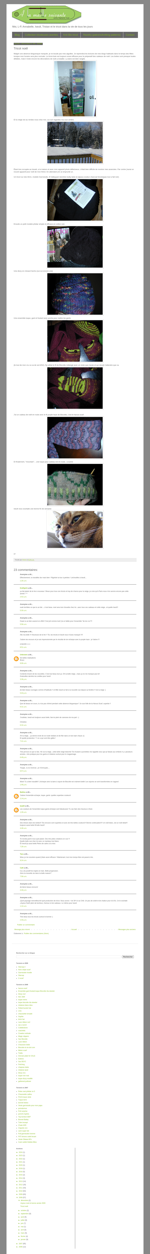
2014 (21, 1178)
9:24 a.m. (23, 860)
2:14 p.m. (23, 798)
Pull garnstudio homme (26, 1134)
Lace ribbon (22, 1042)
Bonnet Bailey (23, 1120)
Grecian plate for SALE (26, 1056)
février (23, 1236)
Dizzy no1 (22, 1073)
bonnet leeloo (23, 1103)
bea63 (22, 806)
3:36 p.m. (23, 679)
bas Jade (21, 997)
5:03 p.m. (23, 693)
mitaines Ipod (23, 1070)
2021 (21, 1162)
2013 (21, 1181)
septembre (25, 1214)
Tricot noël (24, 1206)
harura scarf (22, 988)
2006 (21, 1247)
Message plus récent (22, 929)
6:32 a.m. (23, 725)
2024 (21, 1152)
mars (23, 1233)
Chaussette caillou (25, 1094)
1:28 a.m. (23, 812)
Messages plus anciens (127, 929)
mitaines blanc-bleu (25, 1005)
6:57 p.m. (23, 771)
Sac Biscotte (23, 1039)
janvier (23, 1239)
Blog (17, 34)
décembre (25, 1200)
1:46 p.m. (23, 785)
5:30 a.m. (23, 610)
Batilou (23, 792)
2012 (21, 1185)
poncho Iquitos (23, 1114)
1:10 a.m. (23, 906)
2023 (21, 1155)
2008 (21, 1197)
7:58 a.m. (23, 876)
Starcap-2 (21, 967)
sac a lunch (22, 1025)
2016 (21, 1172)
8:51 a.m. (23, 647)
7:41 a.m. (23, 741)
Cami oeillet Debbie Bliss (27, 1142)
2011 (21, 1188)
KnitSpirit (23, 588)
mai (22, 1227)
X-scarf (21, 978)
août (22, 1217)
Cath (22, 868)
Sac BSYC (22, 1062)
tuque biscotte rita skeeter (27, 1002)
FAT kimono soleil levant (27, 1137)
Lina (19, 1011)
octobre (24, 1210)
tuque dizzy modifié (25, 1079)
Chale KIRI (22, 1125)
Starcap (21, 975)
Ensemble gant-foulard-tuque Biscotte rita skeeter (36, 991)
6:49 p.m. (23, 757)
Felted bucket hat (24, 1008)
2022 (21, 1159)
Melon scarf (22, 1050)
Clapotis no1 (23, 1128)
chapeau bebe (23, 1067)
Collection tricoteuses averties (41, 34)
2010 (21, 1191)
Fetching (21, 1064)
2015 (21, 1175)
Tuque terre (22, 1100)
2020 (21, 1165)
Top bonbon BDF (24, 1117)
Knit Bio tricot (70, 34)
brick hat (21, 1019)
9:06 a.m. (23, 663)
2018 (21, 1168)
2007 (21, 1244)
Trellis (20, 1053)
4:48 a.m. (23, 828)
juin (22, 1223)
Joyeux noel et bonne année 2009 (32, 1203)
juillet (23, 1220)
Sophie (20, 1016)
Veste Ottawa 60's (25, 1139)
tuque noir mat (23, 1076)
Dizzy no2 (22, 994)
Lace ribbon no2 (24, 1022)
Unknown (23, 655)
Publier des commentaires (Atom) (36, 933)
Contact (130, 34)
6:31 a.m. (23, 707)
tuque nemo (22, 1000)
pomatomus (22, 1108)
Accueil (74, 929)
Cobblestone (23, 1028)
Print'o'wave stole (24, 1097)
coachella (21, 1031)
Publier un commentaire (26, 925)
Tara (21, 854)
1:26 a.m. (23, 581)
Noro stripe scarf (24, 970)
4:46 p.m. (23, 890)
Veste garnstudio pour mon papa (30, 1105)
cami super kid (23, 1131)
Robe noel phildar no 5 (26, 1091)
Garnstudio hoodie (25, 973)
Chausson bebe (24, 1045)
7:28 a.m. (23, 847)
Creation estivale (24, 1033)
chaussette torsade (25, 1014)
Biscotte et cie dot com (26, 1047)
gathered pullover (24, 1081)
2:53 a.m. (23, 597)
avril (22, 1230)
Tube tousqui (23, 1122)
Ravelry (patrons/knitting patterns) (102, 34)
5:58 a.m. (23, 624)
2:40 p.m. (23, 920)
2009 (21, 1194)
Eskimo (21, 1059)
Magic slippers (23, 1036)
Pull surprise (22, 1111)
